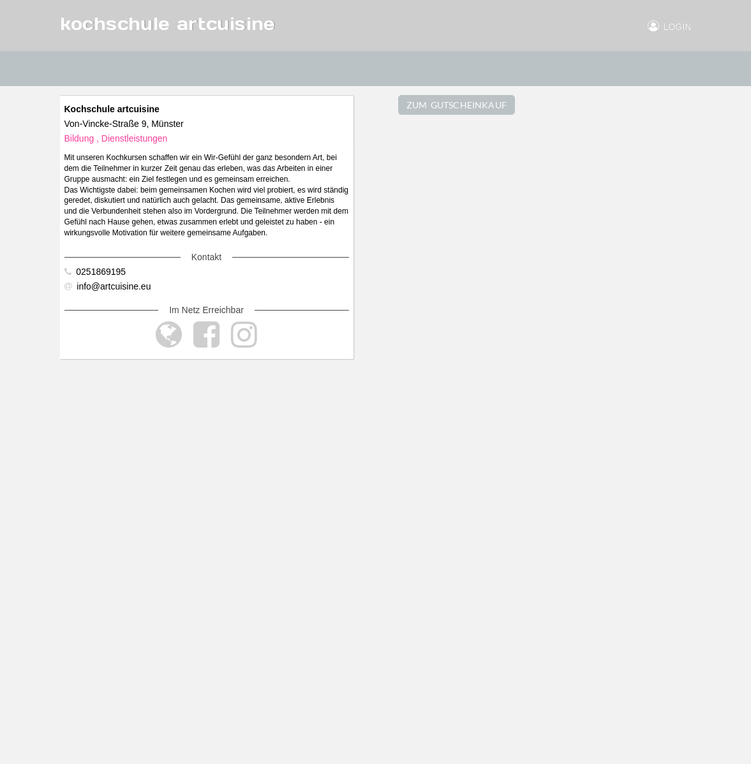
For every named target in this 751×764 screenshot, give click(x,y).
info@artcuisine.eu (107, 286)
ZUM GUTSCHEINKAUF (456, 104)
